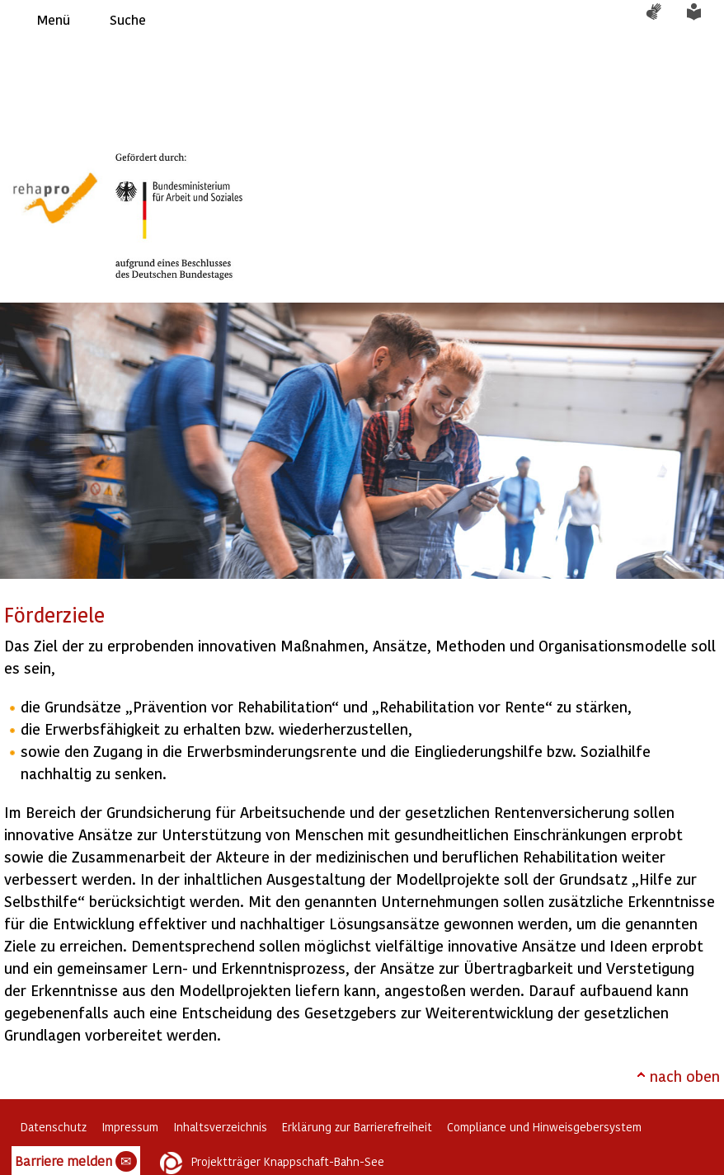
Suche (128, 19)
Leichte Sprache (703, 19)
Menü (53, 19)
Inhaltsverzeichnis (220, 1127)
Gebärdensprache (662, 19)
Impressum (129, 1127)
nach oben (685, 1075)
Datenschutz (54, 1127)
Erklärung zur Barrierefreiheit (357, 1127)
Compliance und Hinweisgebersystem (544, 1127)
